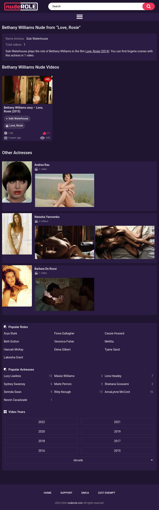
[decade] (79, 460)
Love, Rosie (16, 125)
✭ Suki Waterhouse (17, 118)
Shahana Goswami (129, 384)
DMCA (85, 492)
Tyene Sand (112, 349)
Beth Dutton (11, 341)
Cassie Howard (114, 333)
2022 (41, 422)
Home (47, 492)
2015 (117, 450)
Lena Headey (129, 376)
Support (66, 492)
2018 (41, 441)
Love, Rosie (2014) (97, 51)
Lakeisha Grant (13, 357)
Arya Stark (10, 333)
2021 (117, 422)
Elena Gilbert (62, 349)
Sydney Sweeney (28, 384)
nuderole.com (75, 503)
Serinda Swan (28, 392)
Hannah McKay (13, 349)
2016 (41, 450)
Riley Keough (78, 392)
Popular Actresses (21, 369)
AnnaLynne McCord (129, 392)
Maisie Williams (78, 376)
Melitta (109, 341)
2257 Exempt (106, 492)
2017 (117, 441)
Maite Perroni (78, 384)
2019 (117, 431)
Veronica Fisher (64, 341)
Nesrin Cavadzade (28, 400)
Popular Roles (18, 327)
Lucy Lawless (28, 376)
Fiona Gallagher (64, 333)
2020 (41, 431)
